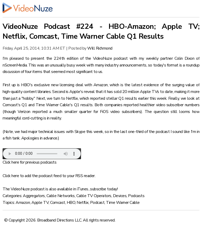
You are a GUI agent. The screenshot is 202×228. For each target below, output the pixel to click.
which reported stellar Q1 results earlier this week (122, 98)
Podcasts (136, 196)
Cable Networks (60, 196)
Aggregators (34, 196)
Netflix (83, 202)
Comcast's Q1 (15, 105)
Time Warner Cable (123, 202)
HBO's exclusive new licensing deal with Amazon (64, 85)
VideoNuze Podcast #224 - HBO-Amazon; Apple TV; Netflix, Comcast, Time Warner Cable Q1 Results (101, 31)
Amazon (23, 202)
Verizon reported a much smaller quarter (54, 112)
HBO (71, 202)
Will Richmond (99, 48)
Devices (120, 196)
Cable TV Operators (93, 196)
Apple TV (40, 202)
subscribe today (103, 189)
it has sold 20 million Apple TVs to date (138, 92)
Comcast (57, 202)
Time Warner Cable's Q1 (57, 105)
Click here (11, 162)
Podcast (97, 202)
